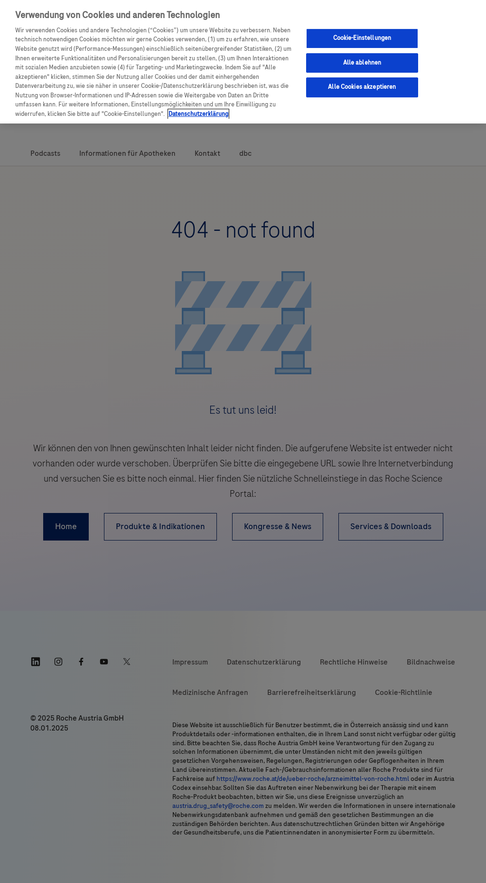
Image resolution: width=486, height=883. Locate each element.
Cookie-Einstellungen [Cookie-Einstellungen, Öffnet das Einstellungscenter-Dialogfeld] (362, 38)
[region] (243, 61)
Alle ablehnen (362, 62)
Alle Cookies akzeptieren (362, 87)
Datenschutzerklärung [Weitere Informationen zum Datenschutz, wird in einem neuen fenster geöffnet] (198, 114)
